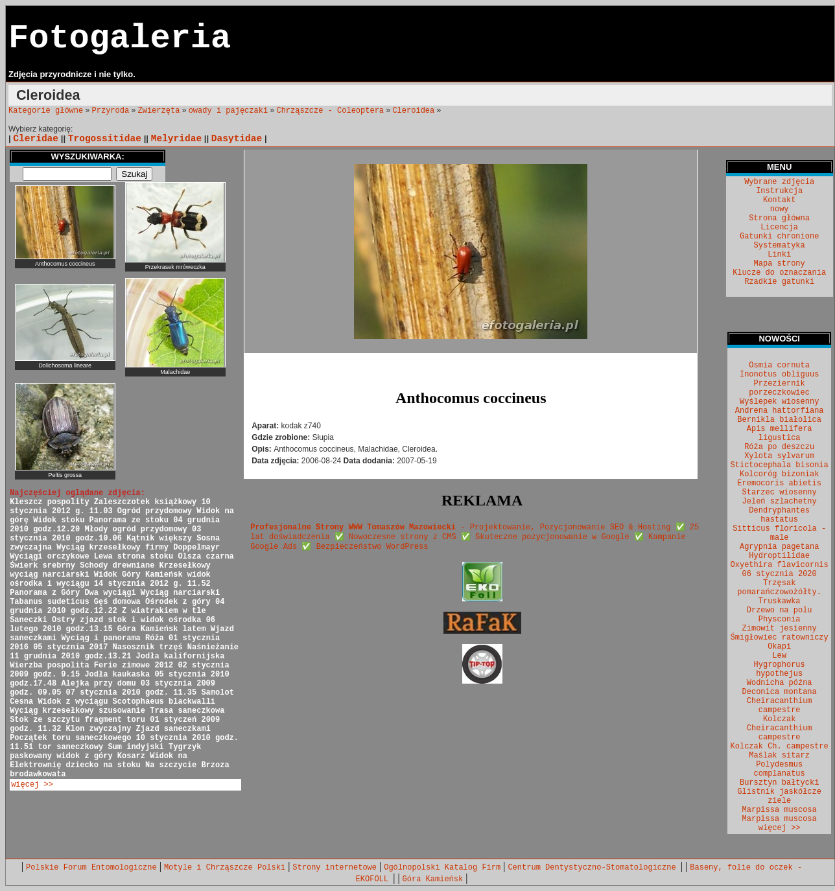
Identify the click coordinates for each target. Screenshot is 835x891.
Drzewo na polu (779, 610)
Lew (779, 655)
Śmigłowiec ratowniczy (780, 637)
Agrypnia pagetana (779, 546)
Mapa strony (779, 263)
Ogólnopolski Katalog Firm (442, 867)
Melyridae (176, 138)
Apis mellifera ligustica (779, 433)
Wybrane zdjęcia (779, 182)
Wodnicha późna (779, 683)
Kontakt (779, 200)
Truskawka (780, 601)
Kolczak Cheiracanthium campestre (779, 728)
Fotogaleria (119, 38)
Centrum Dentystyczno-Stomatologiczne (594, 867)
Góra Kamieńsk (433, 879)
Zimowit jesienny (779, 628)
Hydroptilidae (779, 556)
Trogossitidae (104, 138)
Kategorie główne (45, 110)
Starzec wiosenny (779, 492)
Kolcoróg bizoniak (779, 474)
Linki (779, 254)
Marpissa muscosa (779, 810)
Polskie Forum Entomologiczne (91, 867)
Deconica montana (779, 692)
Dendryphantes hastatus (779, 515)
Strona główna (779, 218)
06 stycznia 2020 (779, 574)
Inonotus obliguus (779, 374)
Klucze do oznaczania (779, 272)
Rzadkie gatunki (779, 281)
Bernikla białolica (779, 419)
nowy (779, 209)
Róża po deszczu (779, 447)
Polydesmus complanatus (779, 769)
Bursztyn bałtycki (779, 782)
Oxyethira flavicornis (780, 565)
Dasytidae (236, 138)
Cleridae (35, 138)
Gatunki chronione (779, 236)
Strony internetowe (334, 867)
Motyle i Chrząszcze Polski (224, 867)
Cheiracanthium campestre (779, 706)
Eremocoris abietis (779, 483)
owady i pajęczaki (228, 110)
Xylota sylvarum (779, 456)
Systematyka (779, 245)
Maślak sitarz (779, 755)
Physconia (780, 619)
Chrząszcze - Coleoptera (330, 110)
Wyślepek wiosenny (779, 401)
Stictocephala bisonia (780, 465)
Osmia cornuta (779, 365)
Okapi (779, 646)
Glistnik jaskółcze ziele (779, 796)
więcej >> (32, 784)
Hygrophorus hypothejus (779, 669)
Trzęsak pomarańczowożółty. (779, 588)
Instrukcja (779, 191)
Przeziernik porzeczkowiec (779, 388)
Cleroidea (413, 110)
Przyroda (111, 110)
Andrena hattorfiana (779, 410)
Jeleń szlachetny (779, 501)
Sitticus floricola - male (779, 533)
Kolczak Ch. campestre (780, 746)
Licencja (779, 227)
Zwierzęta (159, 110)
